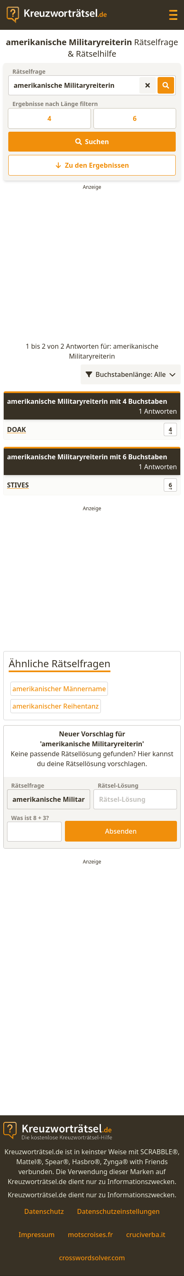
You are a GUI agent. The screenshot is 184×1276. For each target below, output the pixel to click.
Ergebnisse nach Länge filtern (55, 104)
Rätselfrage (28, 71)
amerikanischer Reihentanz (55, 706)
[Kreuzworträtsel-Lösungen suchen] (166, 85)
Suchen (92, 141)
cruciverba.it (145, 1234)
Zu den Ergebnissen (92, 165)
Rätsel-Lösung (118, 785)
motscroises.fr (90, 1234)
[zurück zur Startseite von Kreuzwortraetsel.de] (61, 15)
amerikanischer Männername (59, 688)
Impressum (37, 1234)
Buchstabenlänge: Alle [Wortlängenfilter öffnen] (131, 374)
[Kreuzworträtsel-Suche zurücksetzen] (147, 85)
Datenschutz (44, 1211)
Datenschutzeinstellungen (118, 1211)
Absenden (121, 831)
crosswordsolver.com (92, 1257)
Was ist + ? (30, 818)
